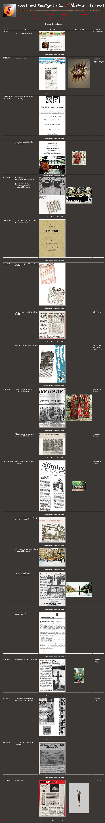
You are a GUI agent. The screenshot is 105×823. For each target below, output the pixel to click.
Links (79, 18)
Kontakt (35, 18)
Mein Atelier (36, 14)
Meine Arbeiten (21, 14)
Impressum (98, 18)
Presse (63, 18)
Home (96, 14)
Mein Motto (49, 14)
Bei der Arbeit (66, 14)
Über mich (20, 18)
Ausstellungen (50, 18)
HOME (4, 820)
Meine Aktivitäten (83, 14)
